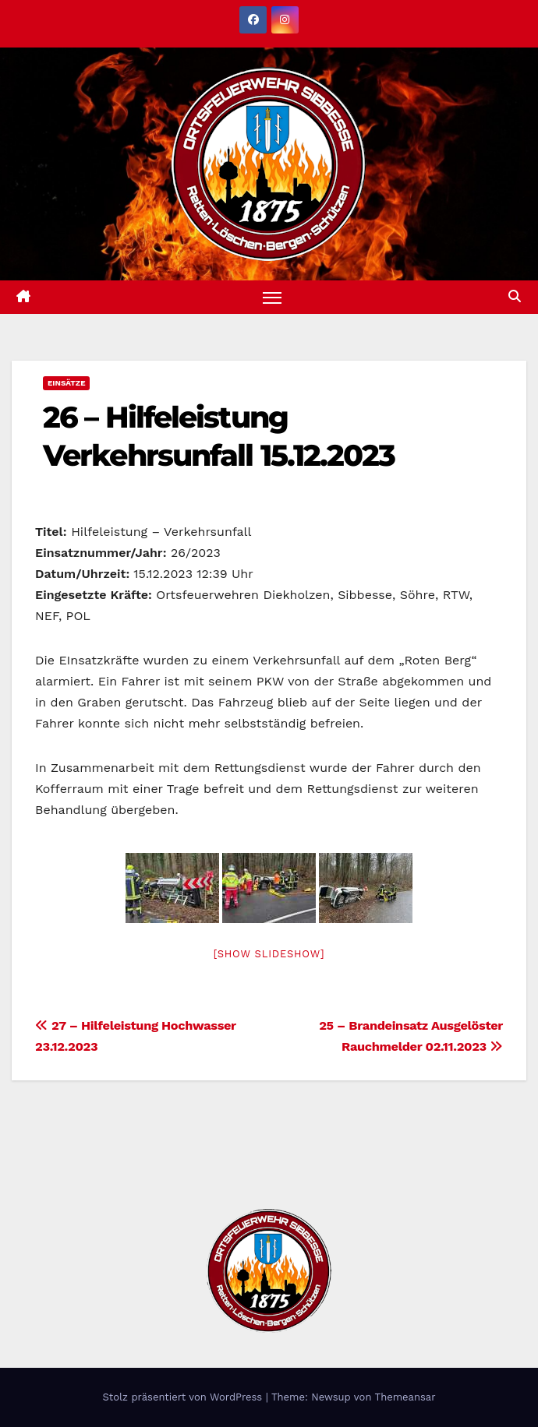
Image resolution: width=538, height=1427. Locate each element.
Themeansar (405, 1397)
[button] (514, 296)
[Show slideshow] (269, 954)
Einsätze (66, 383)
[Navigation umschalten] (272, 297)
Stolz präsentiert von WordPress (183, 1397)
